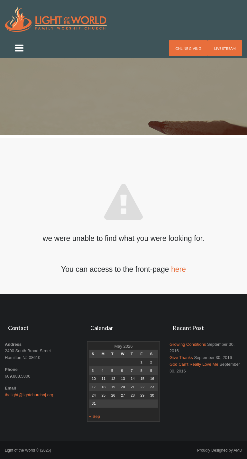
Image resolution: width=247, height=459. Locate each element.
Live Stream (225, 48)
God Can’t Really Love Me (193, 364)
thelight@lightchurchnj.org (29, 394)
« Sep (94, 416)
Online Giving (188, 48)
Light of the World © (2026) (28, 450)
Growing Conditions (187, 344)
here (178, 269)
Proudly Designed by (219, 450)
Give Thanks (181, 357)
